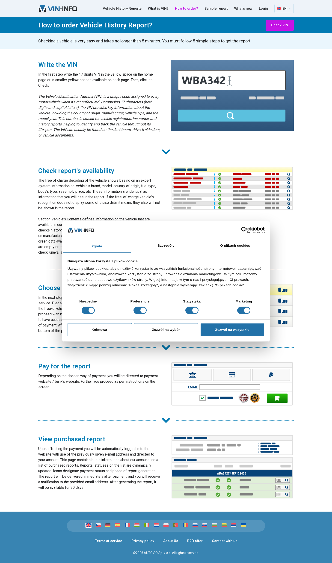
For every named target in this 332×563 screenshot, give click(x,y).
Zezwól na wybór (166, 330)
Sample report (216, 8)
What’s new (243, 8)
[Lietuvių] (224, 525)
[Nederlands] (156, 525)
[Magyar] (137, 525)
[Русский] (195, 525)
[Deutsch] (108, 525)
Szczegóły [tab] (165, 245)
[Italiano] (147, 525)
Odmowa (99, 330)
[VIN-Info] (57, 9)
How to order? (186, 8)
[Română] (185, 525)
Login (263, 8)
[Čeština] (98, 525)
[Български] (214, 525)
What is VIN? (158, 8)
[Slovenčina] (205, 525)
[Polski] (166, 525)
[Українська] (243, 525)
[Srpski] (234, 525)
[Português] (176, 525)
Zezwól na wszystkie (232, 330)
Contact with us (224, 541)
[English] (89, 525)
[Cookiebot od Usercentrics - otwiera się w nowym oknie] (244, 230)
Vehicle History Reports (122, 8)
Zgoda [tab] (97, 246)
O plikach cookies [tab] (235, 245)
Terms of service (108, 541)
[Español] (118, 525)
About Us (170, 541)
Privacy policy (142, 541)
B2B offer (195, 541)
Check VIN (279, 25)
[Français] (127, 525)
